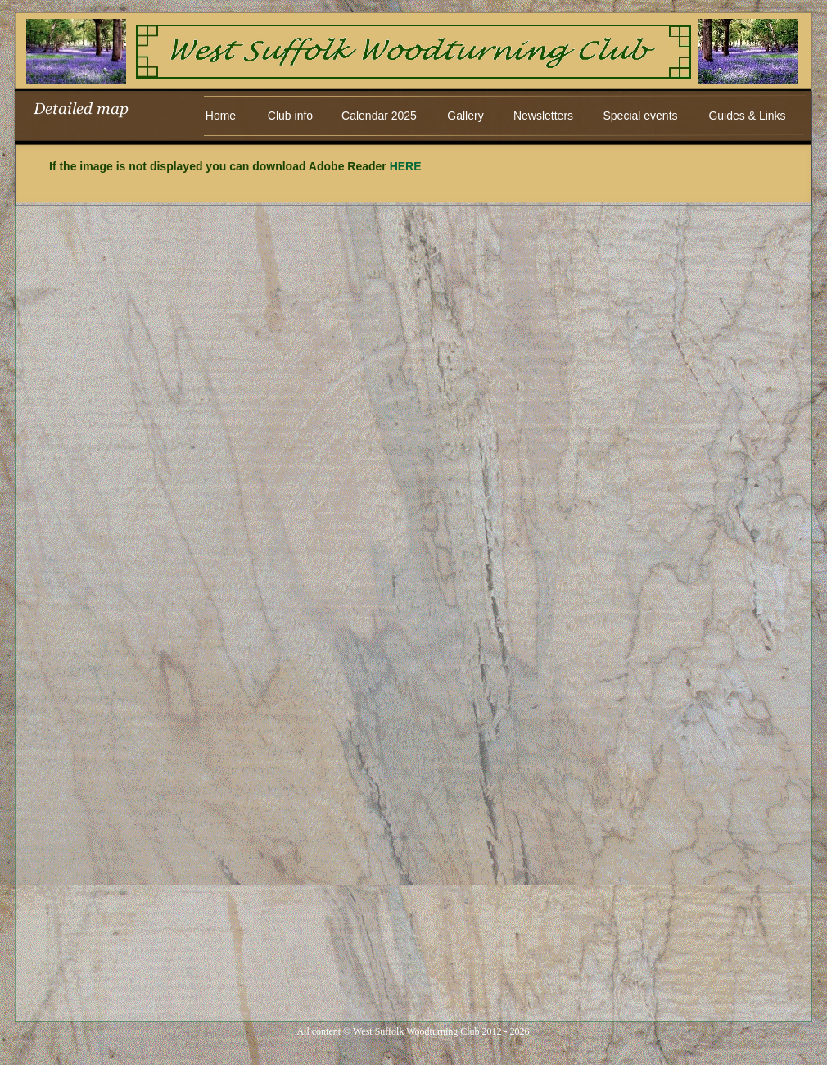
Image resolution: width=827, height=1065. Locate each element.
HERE (406, 166)
